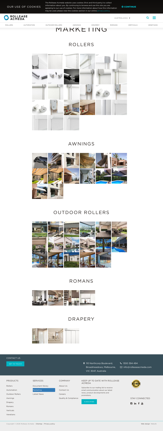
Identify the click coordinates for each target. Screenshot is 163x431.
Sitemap (39, 424)
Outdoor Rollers (54, 25)
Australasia (121, 18)
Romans (114, 25)
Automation (29, 25)
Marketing (37, 390)
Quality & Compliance (68, 398)
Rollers (9, 25)
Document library (40, 386)
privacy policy (103, 11)
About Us (63, 386)
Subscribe (89, 402)
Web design (145, 424)
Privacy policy (49, 424)
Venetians (153, 25)
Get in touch (15, 364)
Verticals (133, 25)
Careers (62, 394)
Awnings (77, 25)
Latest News (38, 394)
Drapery (96, 25)
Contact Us (64, 390)
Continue (129, 6)
